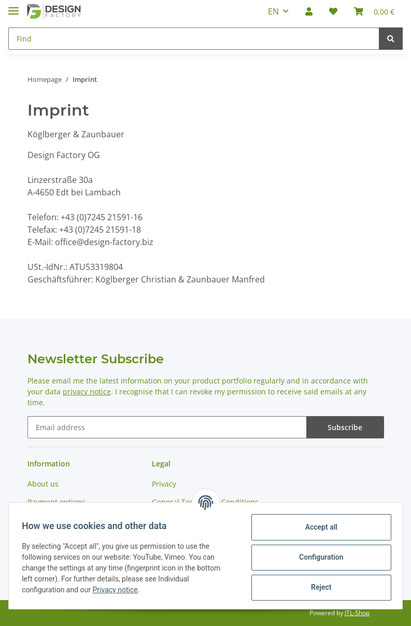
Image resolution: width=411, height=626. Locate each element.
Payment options (56, 502)
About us (43, 484)
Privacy (164, 484)
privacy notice (87, 391)
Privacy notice (118, 590)
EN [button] (273, 11)
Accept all (318, 527)
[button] (309, 11)
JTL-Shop (357, 612)
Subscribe (345, 427)
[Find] (193, 38)
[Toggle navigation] (13, 6)
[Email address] (167, 427)
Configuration (317, 557)
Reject (317, 587)
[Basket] (374, 11)
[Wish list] (333, 11)
